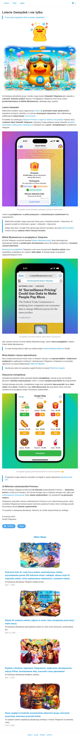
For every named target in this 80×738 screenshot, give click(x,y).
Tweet (21, 526)
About (30, 735)
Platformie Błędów (37, 364)
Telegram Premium (30, 120)
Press (42, 735)
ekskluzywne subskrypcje (22, 125)
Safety (49, 735)
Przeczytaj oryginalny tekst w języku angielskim (25, 17)
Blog (36, 735)
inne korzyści (30, 116)
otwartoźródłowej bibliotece (53, 349)
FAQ (14, 3)
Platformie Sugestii (57, 368)
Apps (22, 3)
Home (6, 3)
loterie (37, 111)
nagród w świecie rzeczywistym (51, 120)
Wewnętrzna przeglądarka (12, 249)
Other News (40, 537)
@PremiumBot (68, 228)
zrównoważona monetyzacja (13, 495)
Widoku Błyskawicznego (41, 240)
